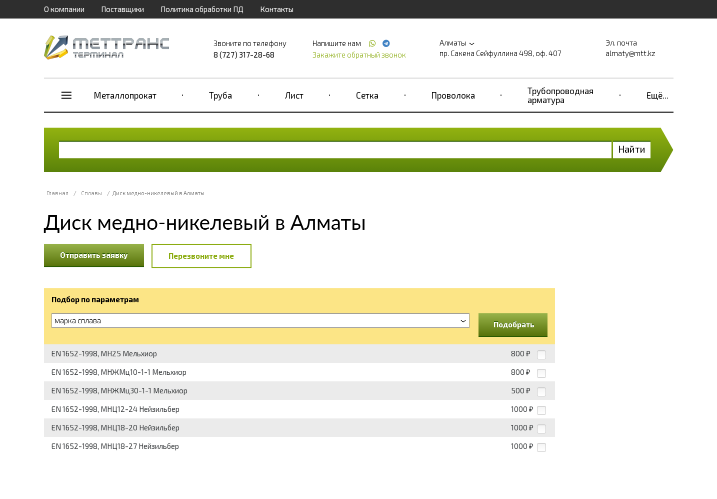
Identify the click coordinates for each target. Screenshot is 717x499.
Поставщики (122, 9)
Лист (294, 95)
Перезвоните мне (201, 255)
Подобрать (514, 324)
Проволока (453, 95)
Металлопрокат (125, 95)
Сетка (367, 95)
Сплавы (91, 193)
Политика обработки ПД (202, 9)
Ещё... (657, 95)
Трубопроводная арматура (561, 95)
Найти (632, 149)
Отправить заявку (94, 254)
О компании (64, 9)
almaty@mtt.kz (631, 53)
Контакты (277, 9)
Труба (220, 95)
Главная (57, 193)
